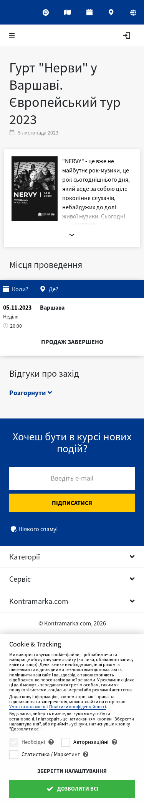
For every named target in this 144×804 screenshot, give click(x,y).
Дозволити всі (72, 788)
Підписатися (72, 503)
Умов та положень (27, 706)
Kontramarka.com (38, 601)
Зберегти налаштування (72, 771)
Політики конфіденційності (77, 706)
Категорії (24, 556)
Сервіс (20, 579)
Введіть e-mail (72, 478)
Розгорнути (30, 392)
